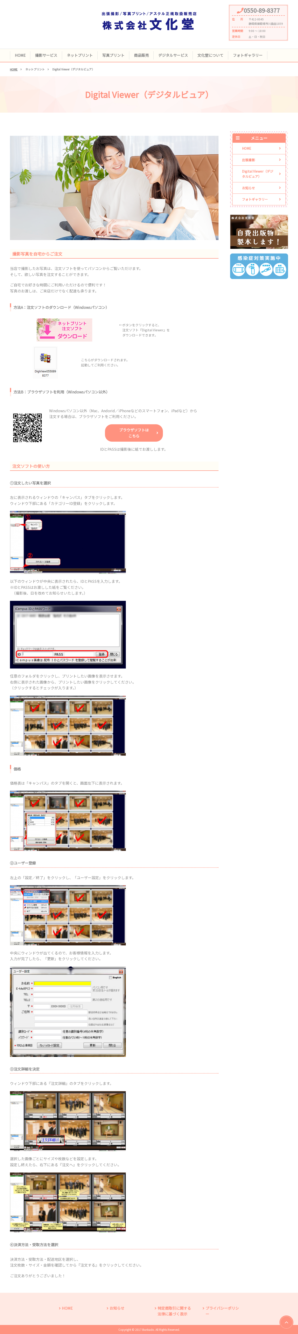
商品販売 (141, 55)
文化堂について (210, 55)
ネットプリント (80, 55)
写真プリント (113, 55)
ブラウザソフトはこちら (134, 433)
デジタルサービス (173, 55)
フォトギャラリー (248, 55)
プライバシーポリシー (222, 1311)
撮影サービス (46, 55)
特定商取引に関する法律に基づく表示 (174, 1311)
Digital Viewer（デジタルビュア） (257, 174)
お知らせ (248, 188)
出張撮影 (248, 160)
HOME (20, 55)
